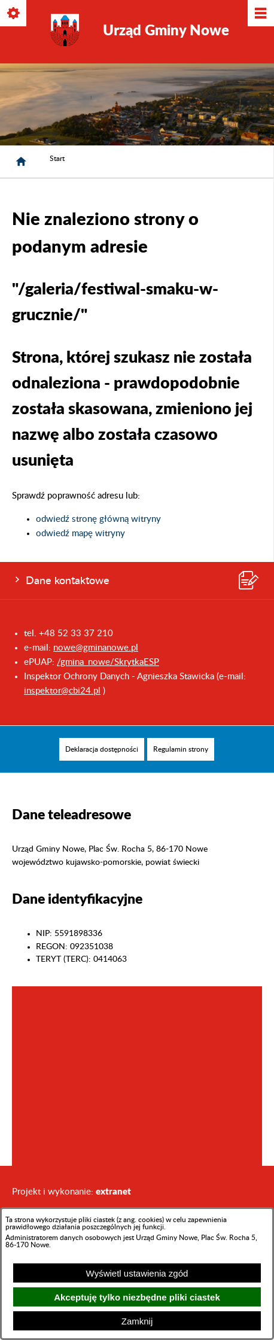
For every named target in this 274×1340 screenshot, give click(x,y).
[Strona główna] (21, 161)
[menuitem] (101, 749)
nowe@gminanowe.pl (95, 647)
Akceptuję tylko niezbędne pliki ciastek (137, 1297)
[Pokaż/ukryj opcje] (14, 14)
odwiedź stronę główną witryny (98, 519)
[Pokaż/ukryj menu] (260, 14)
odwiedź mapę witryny (80, 533)
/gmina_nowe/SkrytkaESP (108, 662)
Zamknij (137, 1321)
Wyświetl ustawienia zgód (137, 1273)
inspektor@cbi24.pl (62, 690)
